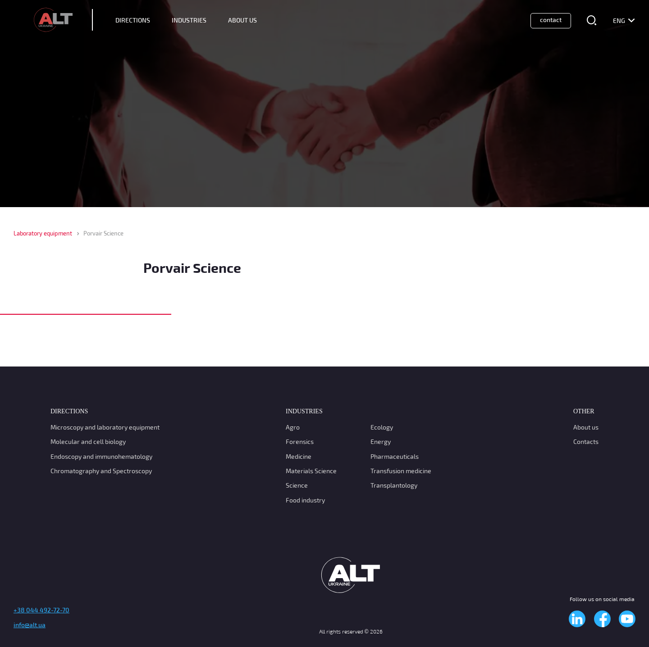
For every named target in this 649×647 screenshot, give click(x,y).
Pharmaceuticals (394, 456)
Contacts (586, 441)
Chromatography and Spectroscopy (101, 471)
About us (586, 427)
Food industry (305, 500)
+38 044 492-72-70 (41, 610)
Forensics (300, 441)
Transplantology (393, 485)
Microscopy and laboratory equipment (105, 427)
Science (297, 485)
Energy (380, 441)
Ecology (381, 427)
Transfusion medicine (400, 471)
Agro (293, 427)
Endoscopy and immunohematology (101, 456)
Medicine (298, 456)
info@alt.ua (30, 625)
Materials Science (311, 471)
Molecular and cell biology (88, 441)
